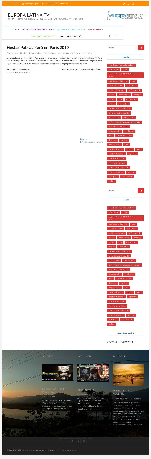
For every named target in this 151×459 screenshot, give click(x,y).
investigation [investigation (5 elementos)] (129, 131)
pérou (45, 53)
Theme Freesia (40, 450)
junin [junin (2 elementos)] (110, 136)
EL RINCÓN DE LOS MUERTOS (123, 392)
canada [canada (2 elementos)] (111, 95)
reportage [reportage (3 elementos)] (132, 154)
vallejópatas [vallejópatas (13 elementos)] (113, 177)
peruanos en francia (55, 53)
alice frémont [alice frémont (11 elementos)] (113, 69)
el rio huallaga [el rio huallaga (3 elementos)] (114, 117)
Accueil (14, 30)
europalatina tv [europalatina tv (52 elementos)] (114, 131)
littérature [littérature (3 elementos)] (112, 140)
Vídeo (24, 53)
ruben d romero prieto (84, 53)
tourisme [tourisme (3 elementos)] (131, 172)
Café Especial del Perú (69, 36)
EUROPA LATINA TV (29, 15)
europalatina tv (36, 53)
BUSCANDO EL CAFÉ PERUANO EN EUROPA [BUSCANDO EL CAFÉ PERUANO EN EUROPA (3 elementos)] (122, 75)
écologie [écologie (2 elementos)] (111, 181)
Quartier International (69, 30)
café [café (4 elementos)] (133, 81)
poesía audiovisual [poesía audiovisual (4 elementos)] (115, 149)
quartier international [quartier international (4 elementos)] (116, 154)
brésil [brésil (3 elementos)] (125, 69)
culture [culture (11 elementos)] (111, 104)
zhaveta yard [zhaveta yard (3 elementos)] (127, 177)
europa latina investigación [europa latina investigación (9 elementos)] (118, 127)
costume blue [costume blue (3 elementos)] (131, 99)
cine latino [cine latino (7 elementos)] (137, 95)
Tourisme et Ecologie (117, 30)
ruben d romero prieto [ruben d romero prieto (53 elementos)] (116, 158)
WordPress (51, 450)
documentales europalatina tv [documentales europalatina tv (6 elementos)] (119, 108)
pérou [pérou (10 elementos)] (139, 149)
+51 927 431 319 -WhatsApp (56, 4)
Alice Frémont (85, 390)
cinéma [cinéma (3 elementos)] (111, 99)
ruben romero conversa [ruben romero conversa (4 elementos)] (117, 163)
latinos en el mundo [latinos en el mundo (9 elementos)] (124, 136)
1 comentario (136, 399)
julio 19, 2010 (12, 53)
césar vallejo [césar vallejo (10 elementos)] (123, 104)
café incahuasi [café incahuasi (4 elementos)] (134, 90)
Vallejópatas (94, 30)
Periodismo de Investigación (36, 30)
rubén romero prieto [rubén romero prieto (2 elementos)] (116, 172)
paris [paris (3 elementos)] (126, 145)
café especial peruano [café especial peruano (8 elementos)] (116, 90)
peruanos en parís (69, 53)
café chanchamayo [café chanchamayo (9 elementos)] (115, 86)
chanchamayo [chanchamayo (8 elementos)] (124, 95)
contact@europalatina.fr (32, 4)
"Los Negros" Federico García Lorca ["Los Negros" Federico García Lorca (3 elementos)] (121, 65)
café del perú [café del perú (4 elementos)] (131, 86)
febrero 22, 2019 (48, 396)
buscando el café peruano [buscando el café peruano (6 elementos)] (118, 81)
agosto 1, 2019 (82, 394)
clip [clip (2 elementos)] (120, 99)
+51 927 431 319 (13, 4)
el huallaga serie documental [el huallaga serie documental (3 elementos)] (119, 113)
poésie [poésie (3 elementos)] (129, 149)
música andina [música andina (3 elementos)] (114, 145)
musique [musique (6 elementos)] (124, 140)
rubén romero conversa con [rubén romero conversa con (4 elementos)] (118, 167)
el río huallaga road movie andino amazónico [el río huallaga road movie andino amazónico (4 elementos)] (124, 122)
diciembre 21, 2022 (121, 399)
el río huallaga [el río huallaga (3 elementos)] (129, 117)
